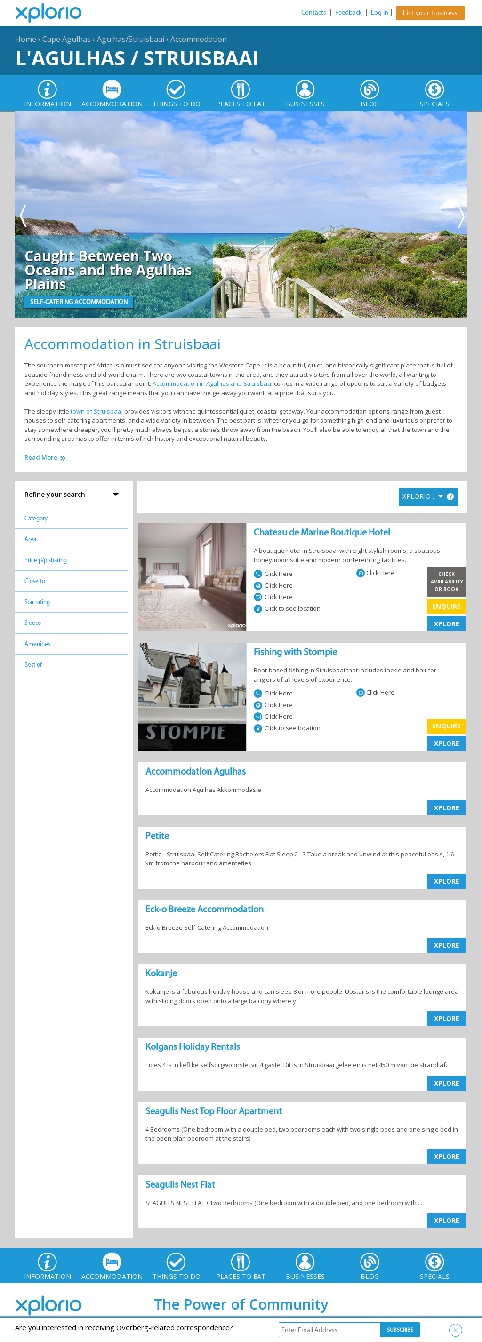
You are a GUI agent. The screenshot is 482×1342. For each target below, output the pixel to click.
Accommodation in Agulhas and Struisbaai (213, 383)
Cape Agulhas (66, 39)
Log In (379, 12)
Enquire (446, 606)
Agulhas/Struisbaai (130, 39)
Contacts (313, 12)
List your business (430, 13)
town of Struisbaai (97, 411)
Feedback (348, 12)
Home (25, 39)
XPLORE (446, 623)
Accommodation (198, 39)
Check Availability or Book (447, 581)
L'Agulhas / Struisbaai (137, 57)
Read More (40, 458)
